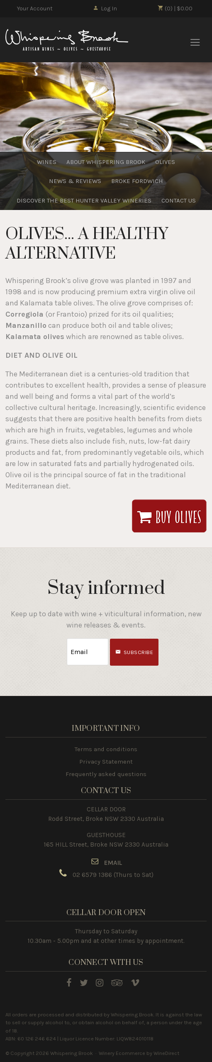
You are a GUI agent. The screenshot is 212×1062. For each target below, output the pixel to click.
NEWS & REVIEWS (75, 181)
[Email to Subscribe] (87, 652)
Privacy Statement (106, 761)
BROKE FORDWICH (137, 181)
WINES (46, 162)
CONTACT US (178, 200)
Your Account (35, 8)
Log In (105, 8)
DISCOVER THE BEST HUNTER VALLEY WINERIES (84, 200)
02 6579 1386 (92, 875)
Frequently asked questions (106, 774)
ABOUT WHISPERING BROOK (105, 162)
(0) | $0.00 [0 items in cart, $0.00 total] (175, 8)
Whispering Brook (68, 40)
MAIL (115, 863)
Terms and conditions (106, 749)
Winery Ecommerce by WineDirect (139, 1053)
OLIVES (165, 162)
